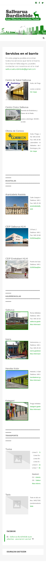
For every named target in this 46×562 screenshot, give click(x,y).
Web (31, 506)
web (31, 209)
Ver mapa (33, 92)
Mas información (36, 325)
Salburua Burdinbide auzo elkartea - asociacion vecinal (19, 538)
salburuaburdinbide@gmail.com (21, 69)
